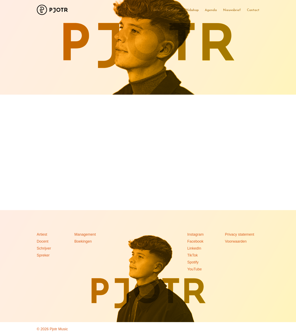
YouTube (194, 269)
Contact (253, 10)
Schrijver (44, 248)
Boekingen (83, 241)
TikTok (192, 255)
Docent (42, 241)
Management (85, 234)
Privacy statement (239, 234)
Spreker (43, 255)
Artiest (42, 234)
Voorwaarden (236, 241)
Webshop (192, 10)
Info (156, 10)
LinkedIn (194, 248)
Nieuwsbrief (232, 10)
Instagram (195, 234)
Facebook (195, 241)
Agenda (211, 10)
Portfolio (172, 10)
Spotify (193, 262)
